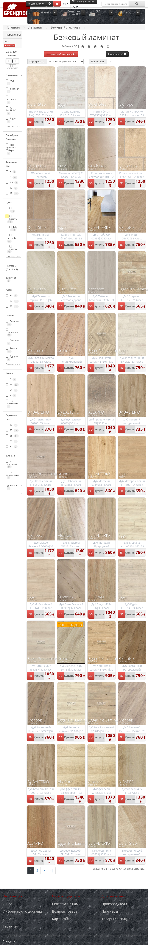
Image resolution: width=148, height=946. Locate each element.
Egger (11, 120)
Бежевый (9, 45)
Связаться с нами (66, 904)
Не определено (12, 403)
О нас (7, 904)
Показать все (12, 126)
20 (12, 430)
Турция (12, 358)
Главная (13, 27)
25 (12, 435)
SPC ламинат (100, 13)
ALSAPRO (10, 100)
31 (12, 295)
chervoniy (11, 238)
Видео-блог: (36, 3)
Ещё (87, 20)
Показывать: (98, 61)
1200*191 (11, 278)
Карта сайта (61, 919)
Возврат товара (64, 911)
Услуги (129, 12)
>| (51, 870)
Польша (12, 342)
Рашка (11, 350)
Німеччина (12, 332)
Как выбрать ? (117, 54)
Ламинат (46, 12)
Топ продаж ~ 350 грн (11, 149)
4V (12, 384)
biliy (13, 228)
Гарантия (10, 926)
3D (30, 121)
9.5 (12, 182)
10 (12, 188)
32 (12, 301)
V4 (12, 390)
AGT (10, 82)
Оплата (9, 919)
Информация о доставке (23, 911)
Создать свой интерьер (61, 54)
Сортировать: (36, 61)
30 (12, 441)
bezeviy (12, 219)
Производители (114, 904)
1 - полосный (11, 464)
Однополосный (12, 486)
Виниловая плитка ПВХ (74, 13)
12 (12, 193)
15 (12, 425)
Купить (39, 121)
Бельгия (12, 323)
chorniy (12, 249)
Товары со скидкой (117, 919)
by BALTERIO (11, 110)
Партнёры (110, 911)
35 (12, 446)
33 (12, 306)
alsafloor (12, 90)
